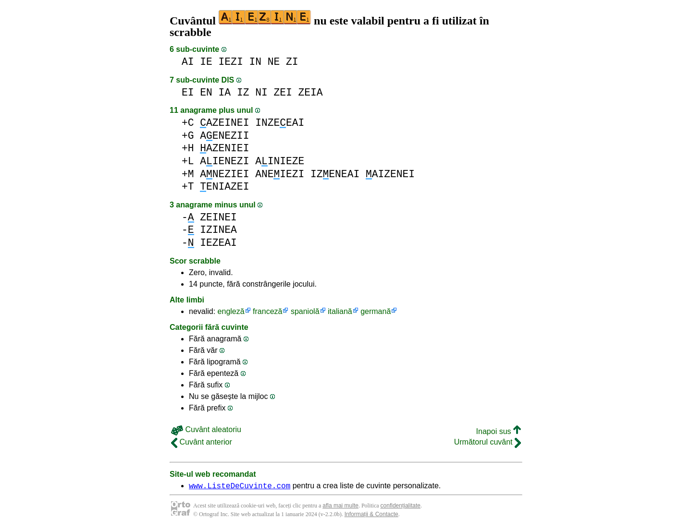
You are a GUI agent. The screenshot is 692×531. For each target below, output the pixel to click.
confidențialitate (400, 507)
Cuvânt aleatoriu (206, 429)
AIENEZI (224, 161)
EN (206, 92)
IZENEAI (334, 174)
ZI (292, 62)
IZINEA (218, 230)
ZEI (282, 92)
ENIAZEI (224, 186)
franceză (267, 311)
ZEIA (310, 92)
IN (255, 62)
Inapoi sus (498, 431)
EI (188, 92)
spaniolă (305, 311)
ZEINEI (218, 217)
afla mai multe (340, 507)
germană (375, 311)
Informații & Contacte (371, 515)
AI (188, 62)
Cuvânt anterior (201, 442)
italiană (340, 311)
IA (225, 92)
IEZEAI (218, 243)
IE (206, 62)
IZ (243, 92)
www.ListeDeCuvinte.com (239, 487)
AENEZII (224, 136)
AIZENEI (390, 174)
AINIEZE (279, 161)
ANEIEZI (279, 174)
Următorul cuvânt (487, 442)
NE (274, 62)
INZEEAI (279, 123)
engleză (231, 311)
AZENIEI (224, 148)
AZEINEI (224, 123)
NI (261, 92)
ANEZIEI (224, 174)
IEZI (231, 62)
